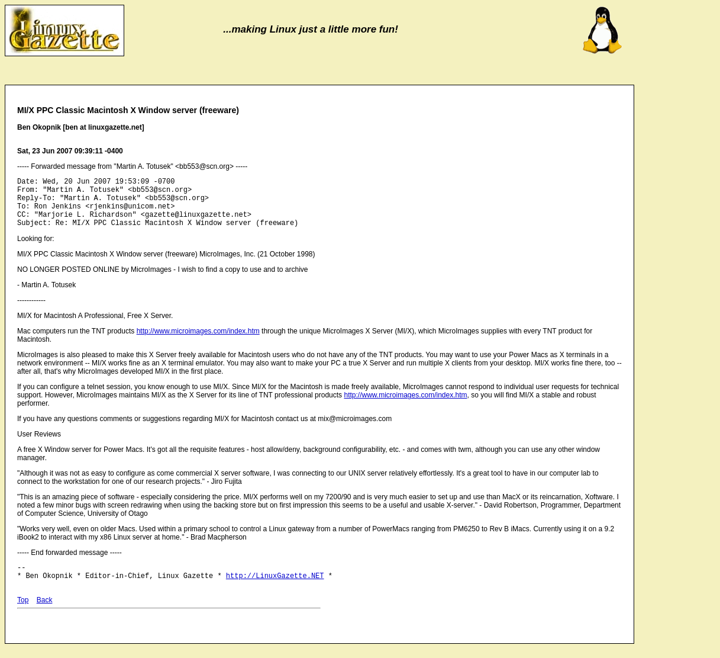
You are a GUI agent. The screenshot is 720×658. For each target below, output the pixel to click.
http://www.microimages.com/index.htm (198, 342)
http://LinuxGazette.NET (275, 590)
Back (45, 614)
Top (22, 614)
